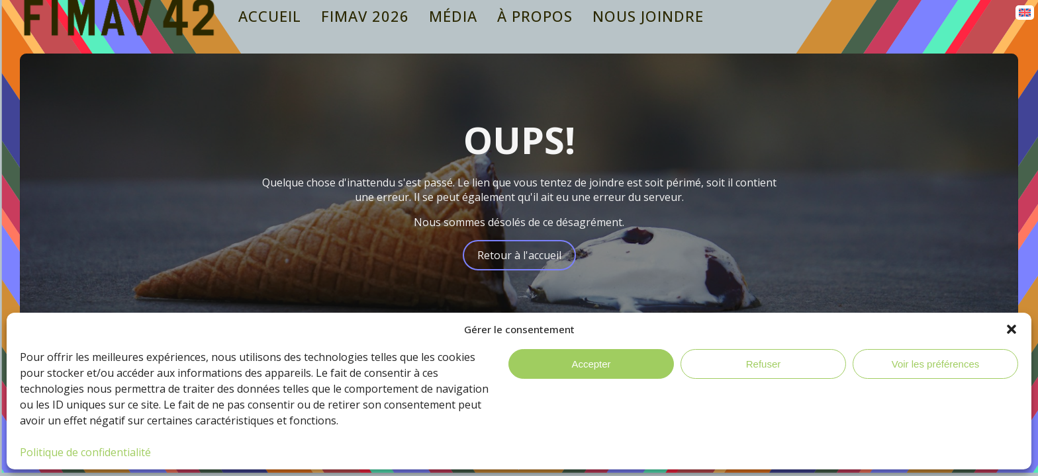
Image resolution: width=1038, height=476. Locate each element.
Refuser (763, 364)
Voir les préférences (936, 364)
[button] (1011, 329)
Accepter (590, 364)
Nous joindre (648, 16)
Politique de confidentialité (85, 452)
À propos (535, 16)
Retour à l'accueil (519, 255)
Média (453, 16)
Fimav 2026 (365, 16)
